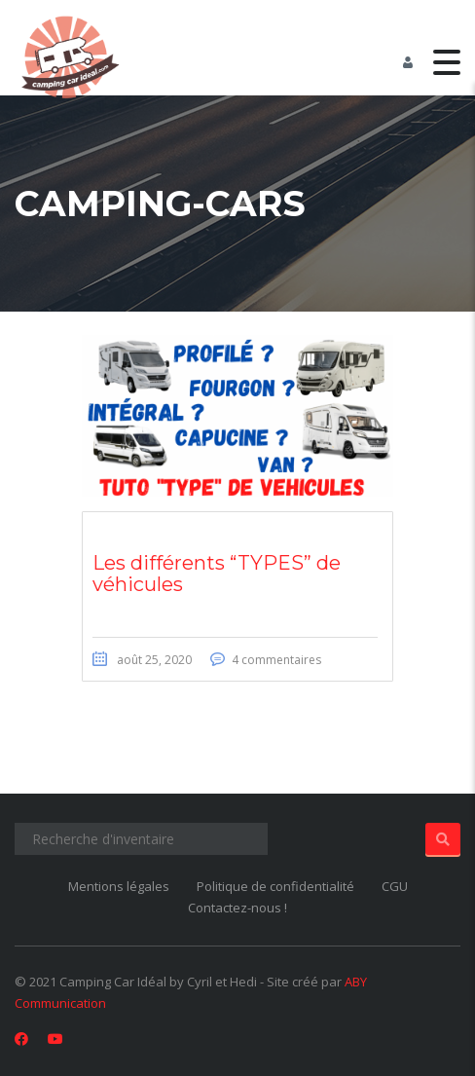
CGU (395, 886)
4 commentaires (276, 659)
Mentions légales (118, 886)
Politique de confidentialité (275, 886)
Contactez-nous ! (237, 907)
